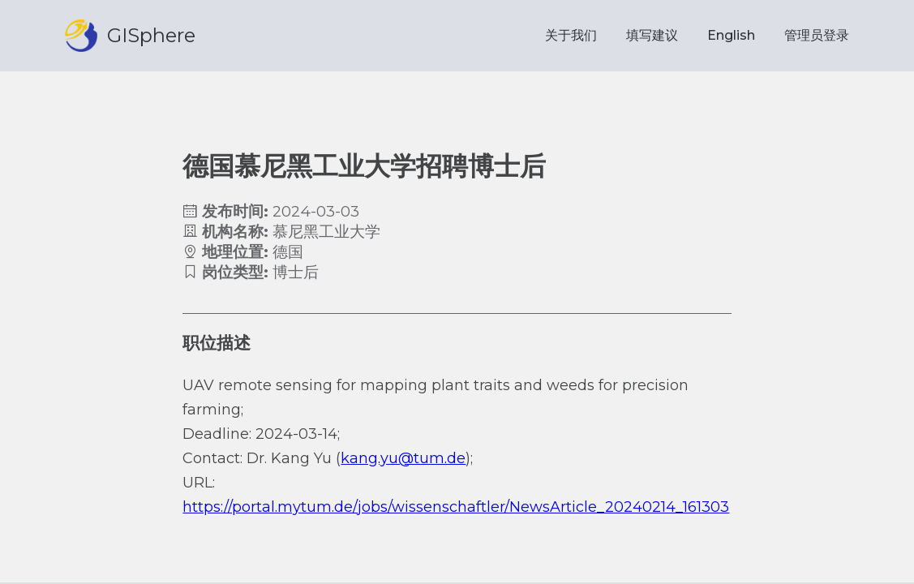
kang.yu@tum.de (403, 458)
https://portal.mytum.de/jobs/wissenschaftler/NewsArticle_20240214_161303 (455, 507)
